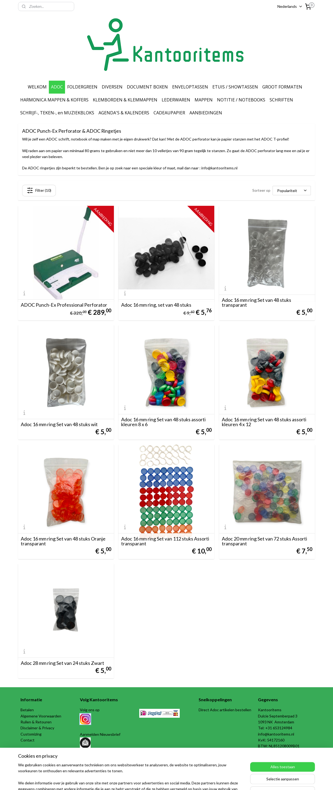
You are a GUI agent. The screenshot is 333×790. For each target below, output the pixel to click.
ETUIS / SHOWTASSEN (235, 87)
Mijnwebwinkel (221, 780)
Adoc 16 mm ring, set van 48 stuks (156, 304)
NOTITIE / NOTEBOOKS (241, 100)
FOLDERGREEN (82, 87)
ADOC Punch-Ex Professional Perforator (64, 304)
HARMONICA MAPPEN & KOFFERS (54, 100)
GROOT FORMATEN (282, 87)
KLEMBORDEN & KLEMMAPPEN (125, 100)
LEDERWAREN (176, 100)
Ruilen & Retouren (36, 722)
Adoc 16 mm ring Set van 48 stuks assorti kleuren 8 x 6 (163, 422)
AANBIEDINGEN (205, 113)
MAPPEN (204, 100)
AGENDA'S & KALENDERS (123, 113)
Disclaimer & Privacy (37, 728)
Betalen (27, 709)
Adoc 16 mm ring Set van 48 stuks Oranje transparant (63, 541)
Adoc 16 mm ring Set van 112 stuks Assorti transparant (165, 541)
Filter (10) (39, 190)
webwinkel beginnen (177, 780)
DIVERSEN (112, 87)
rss (159, 780)
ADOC (57, 87)
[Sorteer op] (292, 190)
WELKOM (37, 87)
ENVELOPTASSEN (190, 87)
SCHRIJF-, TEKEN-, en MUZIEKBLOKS (57, 113)
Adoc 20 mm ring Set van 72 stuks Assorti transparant (264, 541)
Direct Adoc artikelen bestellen (225, 709)
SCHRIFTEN (281, 100)
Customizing (31, 734)
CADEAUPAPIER (169, 113)
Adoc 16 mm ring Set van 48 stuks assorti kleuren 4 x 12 (264, 422)
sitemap (149, 780)
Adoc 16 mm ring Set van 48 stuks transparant (256, 302)
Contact (28, 740)
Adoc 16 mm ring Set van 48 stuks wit (59, 424)
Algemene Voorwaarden (41, 716)
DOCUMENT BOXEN (147, 87)
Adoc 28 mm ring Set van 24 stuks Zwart (62, 663)
